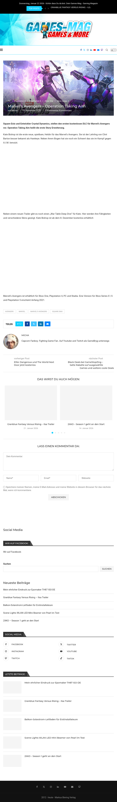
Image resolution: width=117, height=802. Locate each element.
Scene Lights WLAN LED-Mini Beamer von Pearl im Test (31, 612)
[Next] (48, 8)
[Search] (106, 50)
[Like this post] (20, 323)
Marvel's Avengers (38, 312)
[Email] (98, 50)
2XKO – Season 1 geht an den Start (86, 424)
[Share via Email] (47, 323)
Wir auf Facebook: (12, 551)
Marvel (22, 312)
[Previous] (45, 8)
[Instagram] (88, 50)
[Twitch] (102, 50)
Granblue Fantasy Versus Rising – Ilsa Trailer (75, 8)
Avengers (9, 312)
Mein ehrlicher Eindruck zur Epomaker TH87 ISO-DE (29, 589)
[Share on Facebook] (27, 323)
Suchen (7, 563)
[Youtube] (95, 50)
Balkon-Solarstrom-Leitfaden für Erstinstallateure (28, 604)
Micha (15, 110)
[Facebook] (81, 50)
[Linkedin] (91, 50)
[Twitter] (84, 50)
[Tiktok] (85, 658)
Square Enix (57, 312)
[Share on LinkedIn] (40, 323)
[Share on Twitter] (34, 323)
